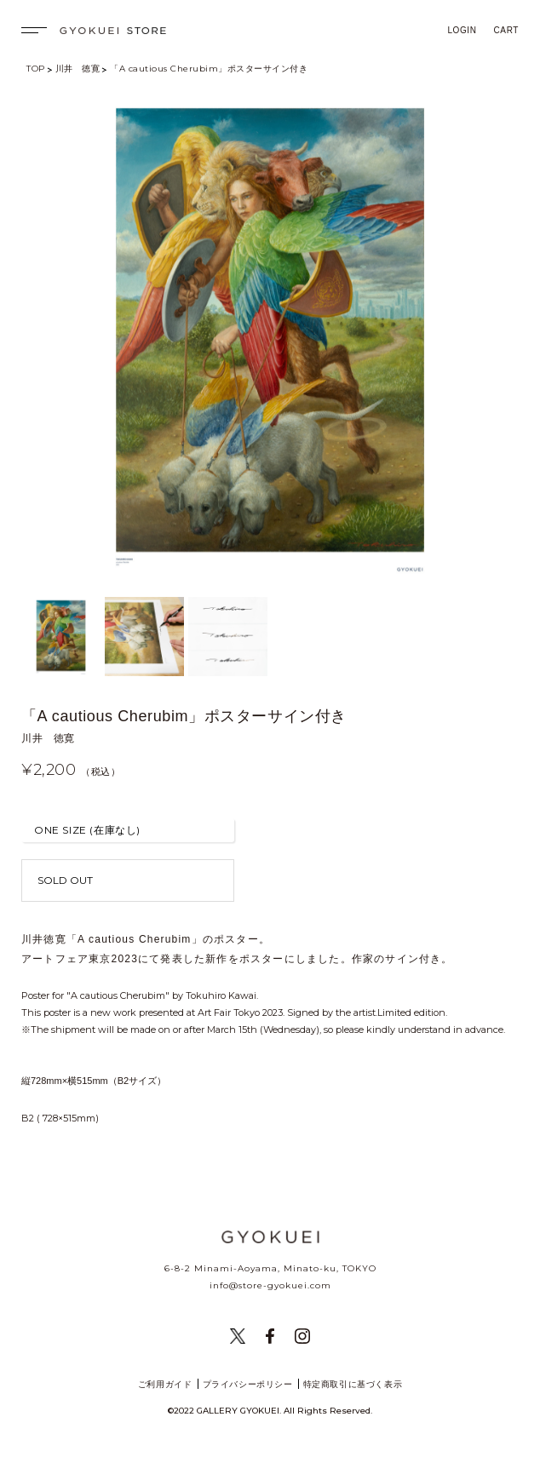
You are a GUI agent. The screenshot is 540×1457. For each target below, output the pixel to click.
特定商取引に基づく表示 (353, 1384)
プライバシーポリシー (248, 1384)
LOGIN (461, 30)
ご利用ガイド (165, 1384)
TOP (35, 68)
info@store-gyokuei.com (270, 1285)
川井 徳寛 (78, 68)
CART (506, 30)
